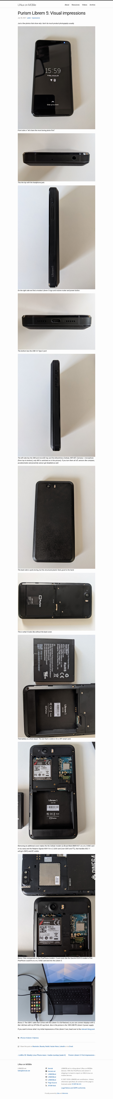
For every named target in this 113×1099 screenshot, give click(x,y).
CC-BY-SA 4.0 (76, 1084)
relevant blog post (88, 1029)
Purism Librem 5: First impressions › (81, 1055)
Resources (76, 5)
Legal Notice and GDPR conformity (73, 1088)
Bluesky (42, 1046)
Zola (58, 1093)
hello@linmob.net (24, 1071)
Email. (71, 1046)
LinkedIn (62, 1046)
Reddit (47, 1046)
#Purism (23, 1038)
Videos (85, 5)
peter (29, 18)
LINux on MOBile (27, 4)
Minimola (65, 1093)
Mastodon (35, 1046)
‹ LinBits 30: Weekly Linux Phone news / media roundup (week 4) (42, 1055)
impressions (36, 18)
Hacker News (54, 1046)
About (67, 5)
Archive (92, 5)
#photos (36, 1038)
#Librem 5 (29, 1038)
